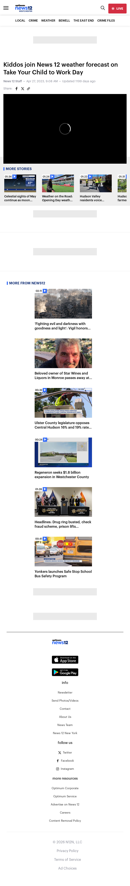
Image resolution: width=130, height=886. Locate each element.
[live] (117, 8)
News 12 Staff (12, 81)
